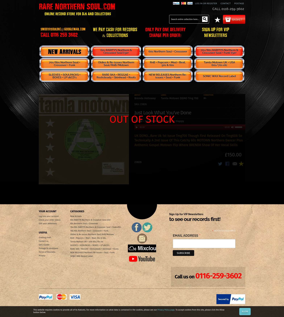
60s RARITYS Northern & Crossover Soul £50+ (116, 51)
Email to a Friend (235, 164)
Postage (239, 3)
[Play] (136, 127)
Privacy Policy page (165, 310)
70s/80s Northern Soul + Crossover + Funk (64, 64)
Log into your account (49, 216)
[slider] (184, 127)
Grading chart (45, 237)
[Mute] (232, 127)
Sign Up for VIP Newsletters (194, 217)
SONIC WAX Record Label (219, 76)
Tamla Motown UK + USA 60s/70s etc (219, 64)
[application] (189, 127)
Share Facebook (227, 164)
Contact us (43, 241)
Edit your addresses (48, 223)
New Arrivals (64, 51)
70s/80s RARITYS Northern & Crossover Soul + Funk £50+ (219, 51)
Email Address (187, 236)
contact (226, 3)
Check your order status (49, 220)
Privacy (42, 255)
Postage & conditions (48, 248)
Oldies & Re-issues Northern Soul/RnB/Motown (116, 64)
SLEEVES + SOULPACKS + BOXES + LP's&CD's (64, 76)
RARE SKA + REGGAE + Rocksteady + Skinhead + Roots (116, 76)
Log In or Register (206, 3)
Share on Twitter (220, 164)
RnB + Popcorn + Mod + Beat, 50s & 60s (168, 64)
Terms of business (47, 252)
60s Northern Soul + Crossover (168, 51)
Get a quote (44, 245)
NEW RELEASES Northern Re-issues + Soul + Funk (168, 76)
